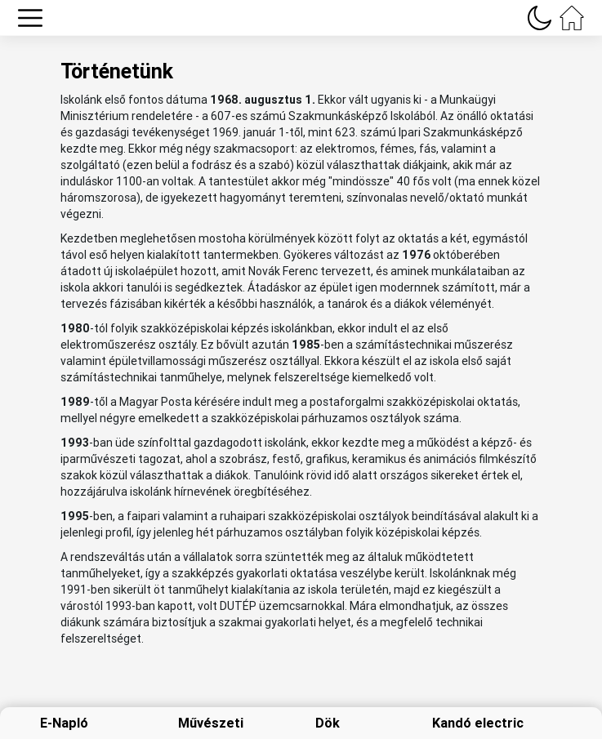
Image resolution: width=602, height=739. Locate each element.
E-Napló (64, 723)
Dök (327, 723)
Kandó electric (478, 723)
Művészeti (210, 723)
